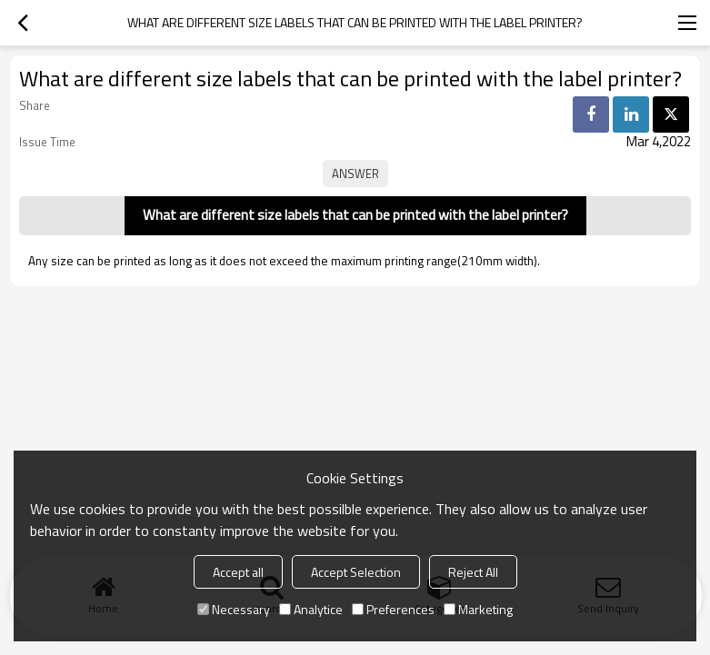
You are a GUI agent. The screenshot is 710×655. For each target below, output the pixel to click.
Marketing (478, 609)
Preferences (393, 609)
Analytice (311, 609)
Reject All (473, 571)
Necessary (233, 609)
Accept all (238, 571)
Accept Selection (356, 571)
